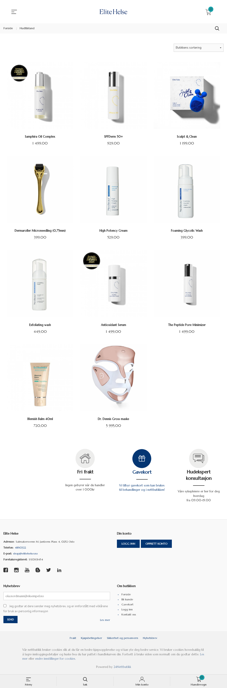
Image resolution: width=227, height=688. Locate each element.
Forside (126, 595)
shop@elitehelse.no (25, 554)
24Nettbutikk (122, 668)
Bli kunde (127, 600)
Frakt (73, 639)
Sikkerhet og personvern (122, 639)
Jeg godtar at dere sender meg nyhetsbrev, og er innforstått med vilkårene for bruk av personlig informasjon (55, 610)
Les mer (105, 621)
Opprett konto (156, 544)
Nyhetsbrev (150, 639)
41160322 (20, 548)
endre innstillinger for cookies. (55, 660)
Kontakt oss (128, 615)
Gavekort (142, 473)
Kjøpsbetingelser (91, 639)
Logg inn (128, 544)
